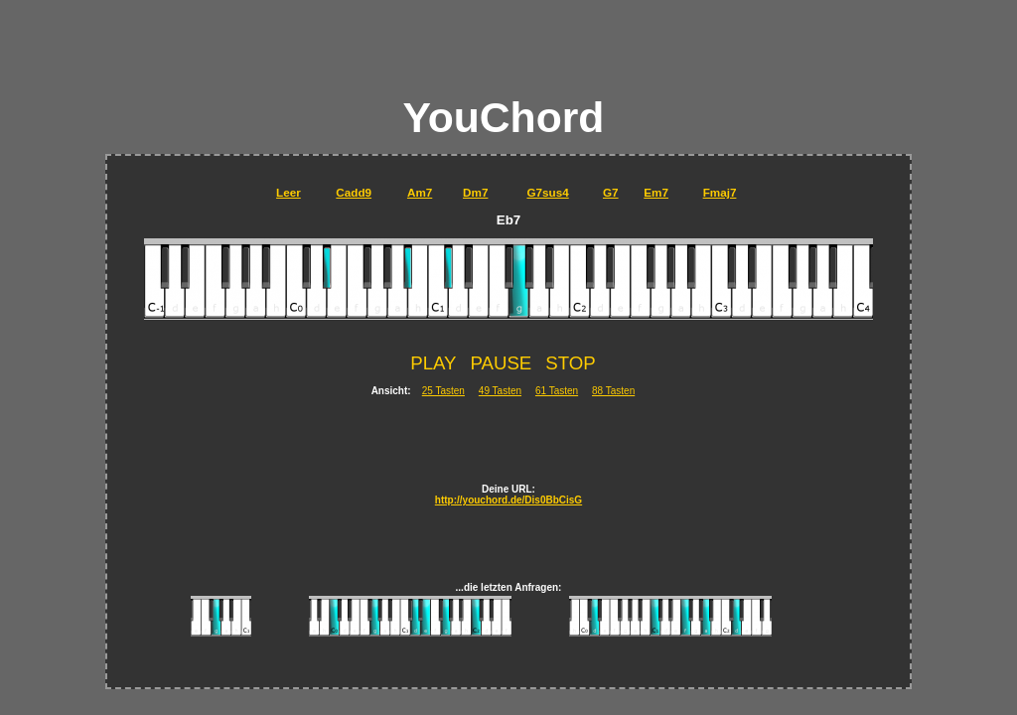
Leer (288, 192)
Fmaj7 (720, 192)
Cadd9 (353, 192)
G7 (611, 192)
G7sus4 (547, 192)
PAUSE (500, 363)
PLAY (433, 363)
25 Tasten (443, 390)
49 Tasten (500, 390)
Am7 (419, 192)
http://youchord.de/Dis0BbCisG (508, 500)
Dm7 (475, 192)
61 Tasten (556, 390)
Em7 (656, 192)
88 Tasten (613, 390)
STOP (570, 363)
